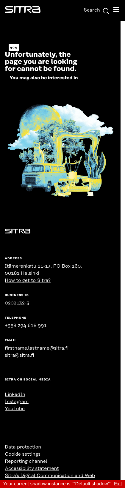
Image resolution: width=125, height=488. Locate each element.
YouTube (15, 408)
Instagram (17, 401)
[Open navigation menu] (116, 10)
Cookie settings (22, 454)
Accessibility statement (32, 468)
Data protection (23, 447)
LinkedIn (15, 394)
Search (97, 10)
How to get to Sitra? (28, 280)
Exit (118, 484)
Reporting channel (26, 461)
